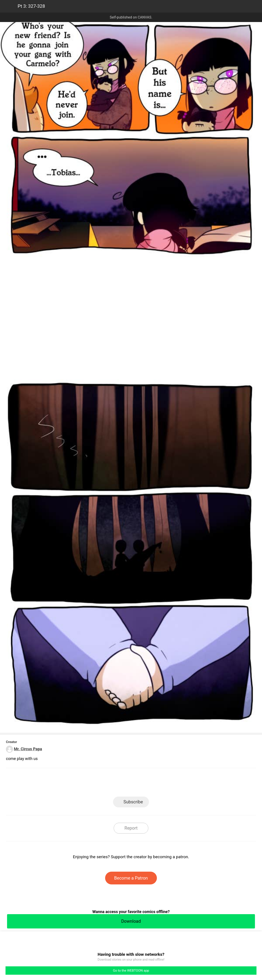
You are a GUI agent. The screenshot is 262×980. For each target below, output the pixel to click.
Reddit (170, 783)
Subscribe (133, 801)
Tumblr (151, 783)
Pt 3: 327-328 (31, 6)
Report (131, 828)
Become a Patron (131, 878)
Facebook (111, 783)
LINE (91, 783)
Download (131, 921)
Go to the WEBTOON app (131, 971)
